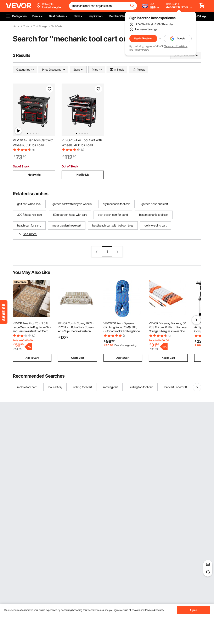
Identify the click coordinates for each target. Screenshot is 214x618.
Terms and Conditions (175, 46)
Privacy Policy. (141, 49)
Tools (26, 26)
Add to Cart (32, 357)
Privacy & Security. (154, 610)
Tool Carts (56, 26)
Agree (193, 610)
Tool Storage (40, 26)
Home (16, 26)
